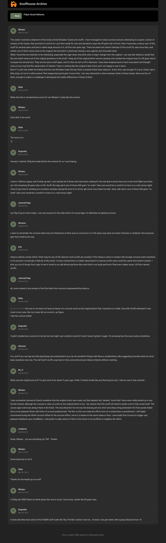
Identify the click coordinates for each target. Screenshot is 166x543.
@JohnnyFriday (17, 308)
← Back (16, 16)
